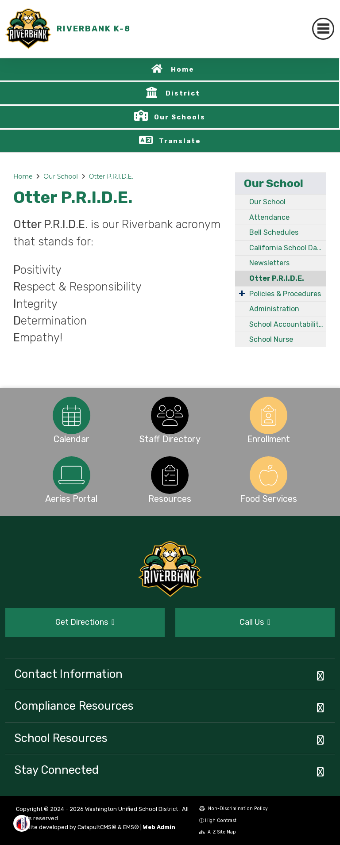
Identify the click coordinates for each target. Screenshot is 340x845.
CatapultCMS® (96, 827)
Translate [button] (180, 141)
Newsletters (269, 263)
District (183, 93)
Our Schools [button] (179, 117)
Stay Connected (56, 769)
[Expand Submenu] (242, 293)
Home (182, 69)
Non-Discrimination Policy (233, 808)
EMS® (131, 827)
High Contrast (220, 820)
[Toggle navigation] (323, 28)
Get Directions (85, 622)
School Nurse (271, 339)
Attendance (269, 217)
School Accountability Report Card (287, 324)
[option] (71, 415)
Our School (60, 176)
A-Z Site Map (217, 832)
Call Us (255, 622)
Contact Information (68, 674)
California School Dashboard (287, 248)
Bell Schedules (273, 232)
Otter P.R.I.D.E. (111, 176)
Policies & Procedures (285, 294)
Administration (274, 309)
